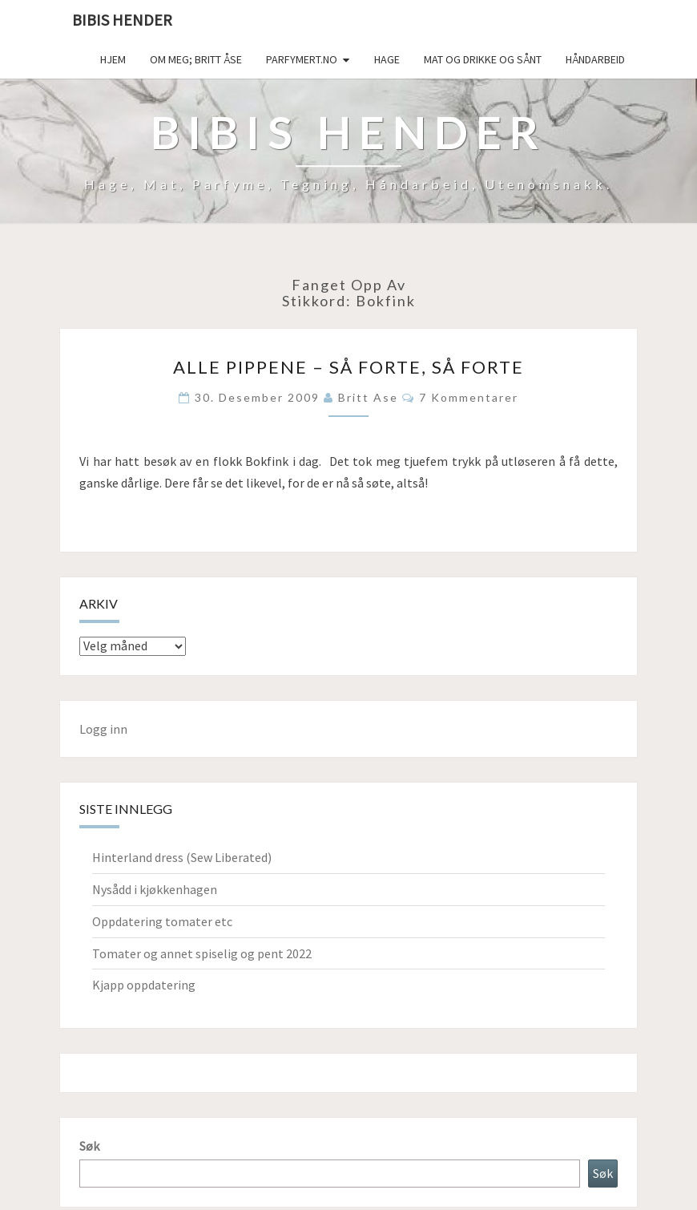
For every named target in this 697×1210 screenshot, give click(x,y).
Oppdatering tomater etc (162, 921)
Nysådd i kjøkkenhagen (154, 889)
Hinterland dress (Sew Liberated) (182, 857)
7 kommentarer (468, 397)
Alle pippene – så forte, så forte (348, 367)
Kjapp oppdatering (143, 985)
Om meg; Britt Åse (196, 59)
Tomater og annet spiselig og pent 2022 (202, 953)
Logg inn (103, 729)
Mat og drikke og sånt (483, 59)
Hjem (113, 59)
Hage (387, 59)
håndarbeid (595, 59)
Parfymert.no (301, 59)
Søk (89, 1146)
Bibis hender (122, 20)
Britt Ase (368, 397)
